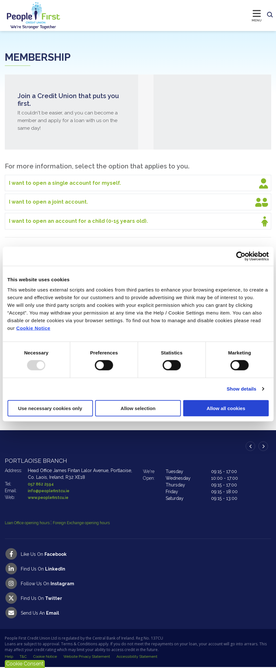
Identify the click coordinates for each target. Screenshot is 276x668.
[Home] (27, 15)
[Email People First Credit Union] (138, 612)
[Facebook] (138, 554)
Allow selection (138, 408)
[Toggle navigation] (162, 15)
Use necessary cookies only (50, 408)
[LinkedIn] (138, 568)
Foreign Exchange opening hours (97, 522)
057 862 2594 (42, 483)
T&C (23, 657)
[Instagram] (138, 583)
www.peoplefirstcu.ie (51, 497)
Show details (241, 389)
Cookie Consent (24, 664)
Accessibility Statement (138, 657)
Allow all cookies (226, 408)
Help (9, 657)
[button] (270, 15)
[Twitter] (138, 598)
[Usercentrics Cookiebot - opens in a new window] (241, 256)
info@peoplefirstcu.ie (51, 490)
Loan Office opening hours (33, 522)
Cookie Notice (33, 327)
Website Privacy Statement (87, 657)
